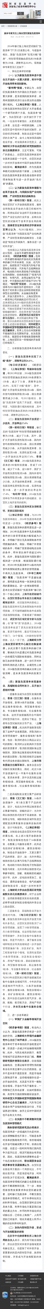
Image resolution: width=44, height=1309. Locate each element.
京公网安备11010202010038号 (21, 1293)
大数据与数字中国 (35, 1279)
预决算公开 (33, 1282)
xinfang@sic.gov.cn (23, 1305)
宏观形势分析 (12, 26)
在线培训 (8, 1282)
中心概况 (8, 1276)
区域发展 (23, 26)
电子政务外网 (22, 1279)
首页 (3, 26)
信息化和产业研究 (11, 1279)
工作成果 (20, 1282)
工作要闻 (20, 1276)
